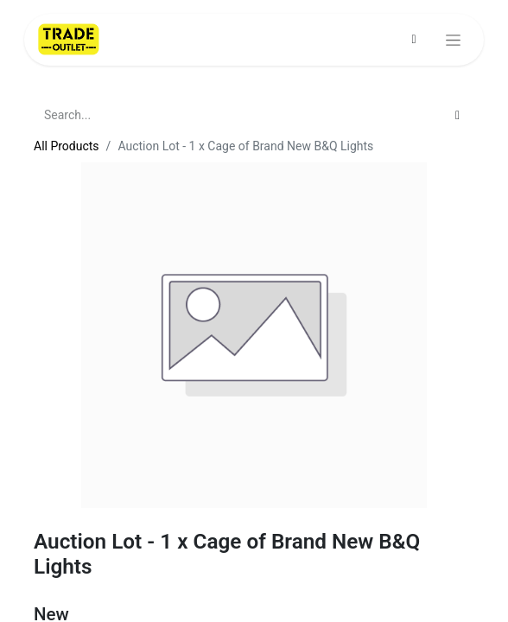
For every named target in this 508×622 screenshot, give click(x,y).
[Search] (457, 115)
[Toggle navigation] (453, 39)
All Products (66, 146)
